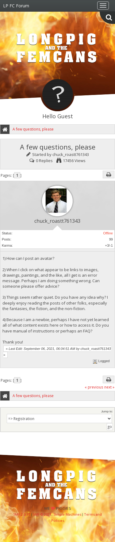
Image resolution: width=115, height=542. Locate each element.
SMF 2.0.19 (21, 514)
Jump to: (107, 411)
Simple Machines (67, 514)
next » (109, 387)
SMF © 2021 (42, 514)
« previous (94, 387)
